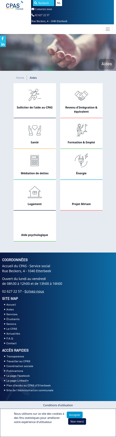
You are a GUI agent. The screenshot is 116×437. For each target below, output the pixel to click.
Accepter (74, 417)
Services (11, 314)
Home (20, 78)
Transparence (15, 356)
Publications (14, 371)
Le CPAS (11, 328)
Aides (10, 309)
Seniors (11, 324)
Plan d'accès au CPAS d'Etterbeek (28, 385)
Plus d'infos (24, 432)
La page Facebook (18, 375)
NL (59, 3)
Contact (11, 343)
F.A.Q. (10, 338)
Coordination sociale (19, 366)
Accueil (11, 304)
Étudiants (13, 319)
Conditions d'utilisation (58, 405)
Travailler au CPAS (18, 361)
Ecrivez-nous (34, 291)
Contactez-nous (41, 9)
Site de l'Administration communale (29, 390)
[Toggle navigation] (108, 29)
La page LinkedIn (17, 380)
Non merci (77, 424)
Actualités (13, 333)
